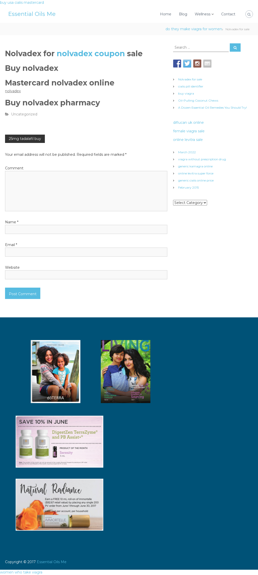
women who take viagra (21, 572)
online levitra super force (195, 173)
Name (11, 222)
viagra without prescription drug (202, 159)
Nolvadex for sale (190, 79)
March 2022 (187, 152)
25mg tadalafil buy (25, 138)
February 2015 (188, 187)
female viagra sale (189, 131)
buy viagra (186, 93)
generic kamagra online (195, 166)
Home (165, 14)
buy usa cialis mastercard (22, 2)
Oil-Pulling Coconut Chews (198, 100)
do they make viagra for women (194, 29)
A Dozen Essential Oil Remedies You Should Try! (212, 107)
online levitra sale (188, 139)
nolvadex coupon (92, 53)
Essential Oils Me (32, 14)
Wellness (202, 14)
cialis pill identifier (190, 86)
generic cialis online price (196, 180)
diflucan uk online (188, 122)
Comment (14, 168)
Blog (183, 14)
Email (11, 245)
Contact (228, 14)
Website (12, 267)
